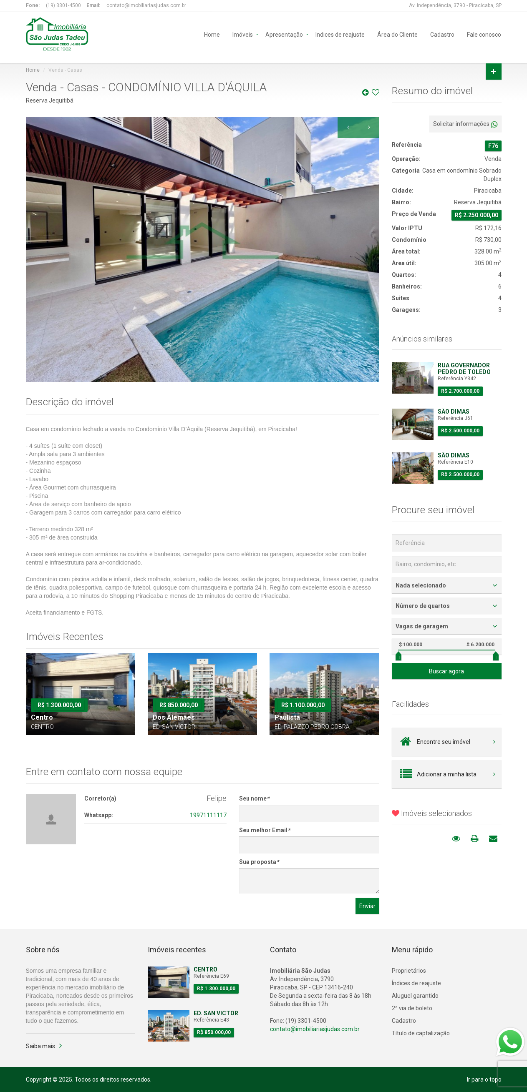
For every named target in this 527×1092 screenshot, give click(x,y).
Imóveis (242, 34)
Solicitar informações (465, 124)
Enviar (367, 906)
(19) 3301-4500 (63, 5)
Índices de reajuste (416, 983)
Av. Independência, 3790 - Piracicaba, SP (455, 5)
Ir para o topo (484, 1079)
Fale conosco (484, 34)
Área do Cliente (397, 34)
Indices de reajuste (340, 34)
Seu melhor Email (264, 830)
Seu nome (254, 798)
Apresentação (284, 34)
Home (212, 34)
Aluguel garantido (415, 995)
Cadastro (442, 34)
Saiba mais (40, 1046)
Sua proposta (259, 862)
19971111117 (208, 815)
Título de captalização (421, 1033)
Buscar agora (446, 671)
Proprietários (409, 970)
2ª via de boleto (412, 1008)
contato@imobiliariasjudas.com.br (146, 5)
